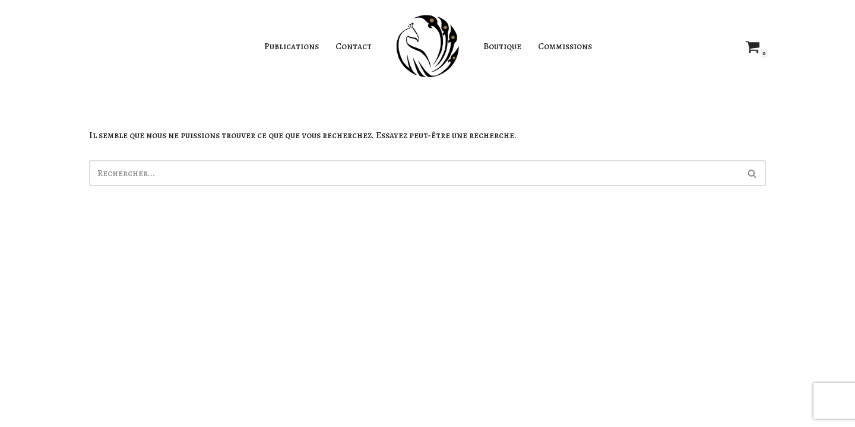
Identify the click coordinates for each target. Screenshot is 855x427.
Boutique (504, 46)
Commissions (571, 46)
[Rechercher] (414, 175)
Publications (286, 46)
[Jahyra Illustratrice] (427, 46)
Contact (352, 46)
